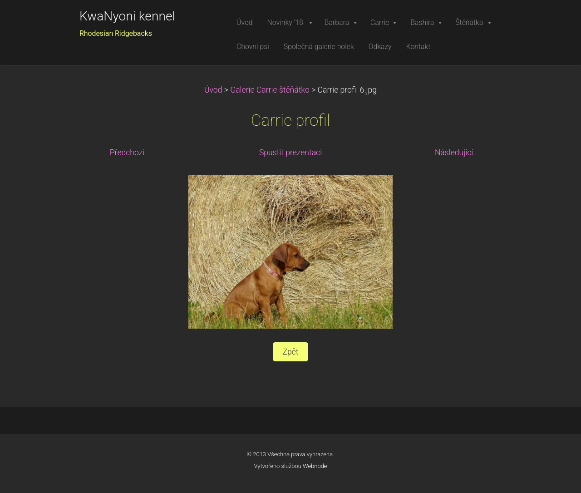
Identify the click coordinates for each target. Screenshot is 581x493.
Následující (454, 152)
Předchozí (127, 152)
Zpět (290, 351)
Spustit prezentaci (290, 152)
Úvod (213, 89)
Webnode (315, 466)
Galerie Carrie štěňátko (270, 89)
